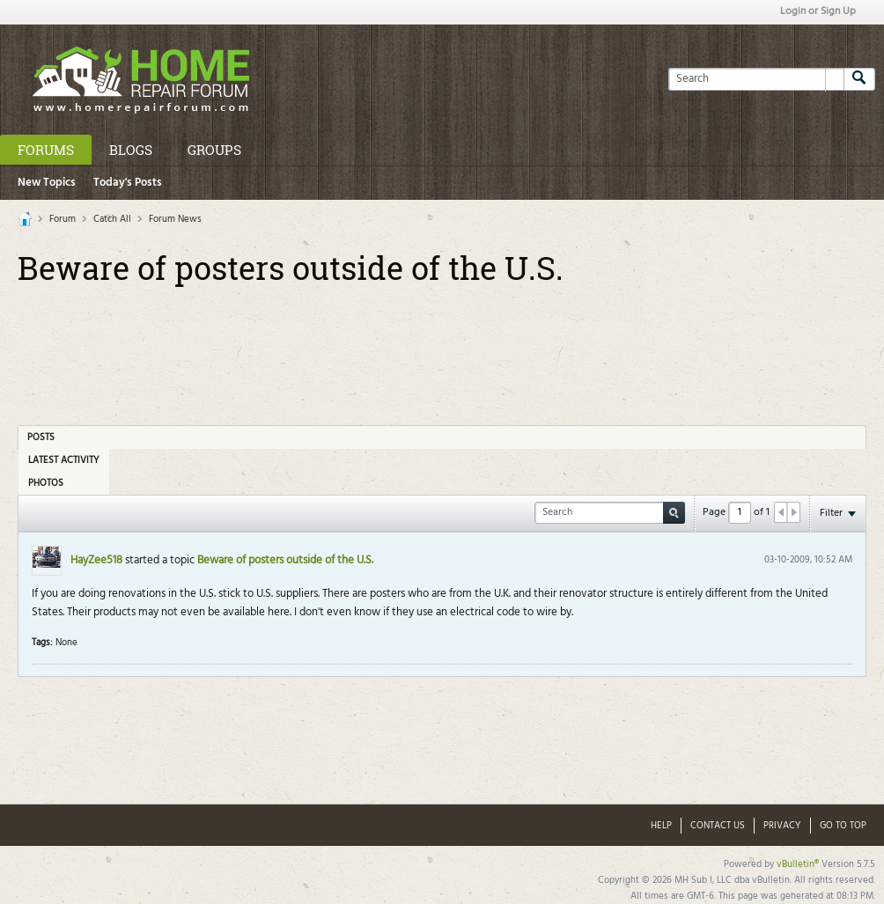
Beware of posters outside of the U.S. (285, 560)
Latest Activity (63, 460)
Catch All (112, 219)
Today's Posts (127, 182)
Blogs (130, 149)
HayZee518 (96, 560)
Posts (41, 437)
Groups (214, 149)
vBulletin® (798, 864)
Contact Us (717, 826)
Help (661, 826)
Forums (46, 149)
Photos (45, 483)
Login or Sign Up (818, 11)
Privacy (782, 826)
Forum (62, 219)
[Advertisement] (442, 349)
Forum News (175, 219)
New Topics (47, 182)
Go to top (843, 826)
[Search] (755, 79)
